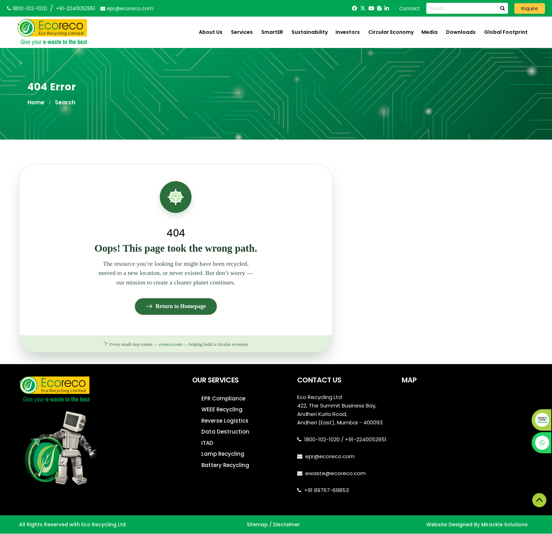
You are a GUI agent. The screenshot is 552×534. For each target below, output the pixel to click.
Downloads (461, 32)
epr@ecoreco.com (330, 456)
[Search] (502, 8)
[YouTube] (371, 8)
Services (242, 32)
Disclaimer (286, 524)
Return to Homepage (176, 306)
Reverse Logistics (225, 421)
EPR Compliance (223, 399)
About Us (210, 32)
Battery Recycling (225, 465)
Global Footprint (506, 32)
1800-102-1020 (322, 439)
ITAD (207, 443)
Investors (347, 32)
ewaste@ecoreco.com (335, 473)
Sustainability (309, 32)
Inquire (529, 8)
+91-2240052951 (75, 8)
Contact (409, 8)
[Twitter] (362, 8)
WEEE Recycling (222, 409)
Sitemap (257, 524)
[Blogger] (379, 8)
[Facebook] (354, 8)
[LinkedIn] (386, 8)
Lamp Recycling (222, 454)
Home (35, 102)
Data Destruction (225, 432)
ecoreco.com (170, 344)
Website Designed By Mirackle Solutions (477, 524)
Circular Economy (391, 32)
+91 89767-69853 (326, 490)
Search (65, 102)
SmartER (272, 32)
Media (429, 32)
